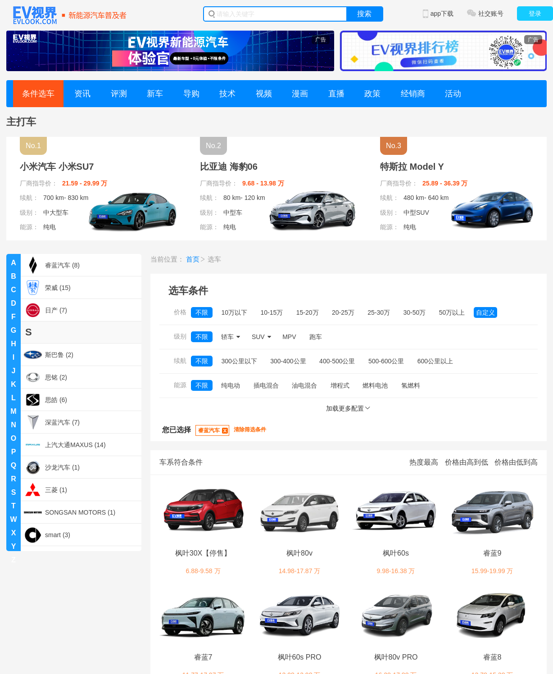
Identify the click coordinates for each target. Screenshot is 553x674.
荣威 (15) (47, 288)
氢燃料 (410, 385)
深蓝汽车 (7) (52, 422)
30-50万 (414, 312)
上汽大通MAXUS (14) (65, 445)
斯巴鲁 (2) (48, 355)
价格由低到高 (516, 462)
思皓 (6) (45, 400)
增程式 (340, 385)
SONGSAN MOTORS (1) (69, 512)
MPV (289, 336)
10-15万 (271, 312)
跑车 (315, 336)
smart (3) (47, 535)
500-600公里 (386, 361)
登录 (535, 13)
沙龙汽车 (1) (52, 467)
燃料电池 (375, 385)
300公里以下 (239, 361)
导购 (191, 93)
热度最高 (423, 462)
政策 (372, 93)
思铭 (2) (45, 377)
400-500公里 (337, 361)
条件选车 (38, 93)
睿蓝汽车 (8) (52, 265)
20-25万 (343, 312)
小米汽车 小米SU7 (57, 167)
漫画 (300, 93)
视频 (264, 93)
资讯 (82, 93)
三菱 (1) (45, 490)
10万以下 (234, 312)
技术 (227, 93)
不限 (201, 312)
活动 (453, 93)
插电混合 (266, 385)
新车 (155, 93)
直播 (336, 93)
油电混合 (304, 385)
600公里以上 (435, 361)
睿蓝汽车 (209, 430)
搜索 (364, 14)
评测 (119, 93)
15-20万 (307, 312)
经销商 (413, 93)
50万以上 (452, 312)
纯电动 (230, 385)
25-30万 (378, 312)
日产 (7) (45, 310)
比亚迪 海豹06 (229, 167)
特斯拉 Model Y (412, 167)
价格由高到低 (466, 462)
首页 (192, 259)
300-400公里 (288, 361)
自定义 (485, 312)
